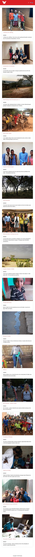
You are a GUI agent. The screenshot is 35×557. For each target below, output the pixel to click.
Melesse (5, 369)
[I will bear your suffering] (17, 19)
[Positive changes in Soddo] (17, 255)
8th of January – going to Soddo (9, 403)
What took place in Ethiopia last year (10, 233)
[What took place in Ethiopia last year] (17, 220)
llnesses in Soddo (6, 336)
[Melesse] (17, 356)
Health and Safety (7, 470)
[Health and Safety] (17, 457)
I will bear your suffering (8, 32)
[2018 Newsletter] (17, 187)
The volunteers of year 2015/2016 (10, 504)
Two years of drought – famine (9, 539)
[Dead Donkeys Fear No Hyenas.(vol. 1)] (17, 86)
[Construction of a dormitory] (17, 52)
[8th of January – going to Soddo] (17, 390)
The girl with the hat (7, 302)
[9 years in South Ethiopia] (17, 153)
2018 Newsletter (6, 200)
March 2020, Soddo (7, 133)
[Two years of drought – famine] (17, 525)
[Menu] (28, 2)
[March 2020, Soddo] (17, 120)
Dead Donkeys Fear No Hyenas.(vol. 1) (11, 99)
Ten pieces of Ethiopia (7, 436)
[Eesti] (32, 2)
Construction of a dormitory (8, 66)
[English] (30, 2)
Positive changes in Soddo (8, 268)
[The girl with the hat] (17, 289)
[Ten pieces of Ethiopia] (17, 423)
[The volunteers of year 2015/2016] (17, 490)
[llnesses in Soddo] (17, 323)
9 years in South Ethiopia (8, 166)
